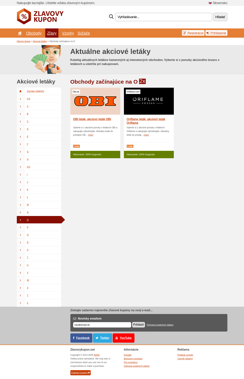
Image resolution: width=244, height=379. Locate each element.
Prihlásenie (216, 33)
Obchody (34, 33)
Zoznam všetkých (30, 91)
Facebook (83, 337)
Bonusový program (133, 358)
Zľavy (52, 33)
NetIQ (97, 355)
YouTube (126, 337)
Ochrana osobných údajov (160, 325)
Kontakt (128, 355)
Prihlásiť (138, 324)
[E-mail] (102, 324)
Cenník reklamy (185, 358)
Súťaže (84, 33)
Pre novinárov (131, 362)
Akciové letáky (40, 41)
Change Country (80, 372)
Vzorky (68, 33)
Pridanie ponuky (185, 355)
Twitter (104, 337)
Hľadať (220, 17)
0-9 (23, 98)
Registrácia (193, 33)
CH (23, 167)
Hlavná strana (23, 41)
